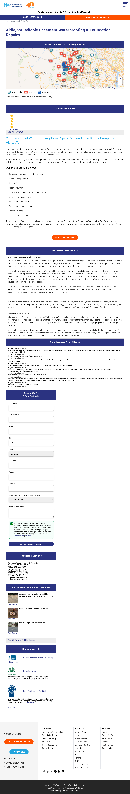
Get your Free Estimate (31, 544)
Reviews (105, 742)
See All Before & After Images (22, 640)
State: (11, 450)
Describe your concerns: (18, 506)
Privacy (27, 536)
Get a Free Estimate (97, 17)
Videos (105, 732)
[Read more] (13, 662)
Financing (79, 758)
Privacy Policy (55, 790)
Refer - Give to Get (82, 764)
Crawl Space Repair (50, 738)
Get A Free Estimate (19, 741)
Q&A (77, 761)
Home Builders (81, 767)
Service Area (80, 732)
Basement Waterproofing (52, 732)
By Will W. (14, 129)
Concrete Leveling (49, 745)
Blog (77, 755)
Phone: (12, 472)
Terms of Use (19, 536)
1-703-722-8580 (14, 767)
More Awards (12, 707)
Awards (78, 748)
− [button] (120, 83)
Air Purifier (46, 742)
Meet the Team (81, 742)
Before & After (108, 735)
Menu (125, 5)
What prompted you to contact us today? (24, 495)
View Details (12, 604)
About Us (79, 735)
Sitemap (77, 790)
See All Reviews (15, 132)
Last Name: (14, 415)
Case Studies (107, 748)
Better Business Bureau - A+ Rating (38, 658)
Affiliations (79, 751)
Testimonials (107, 745)
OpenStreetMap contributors (114, 88)
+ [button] (120, 79)
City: (11, 438)
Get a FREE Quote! (65, 237)
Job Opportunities (82, 745)
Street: (12, 426)
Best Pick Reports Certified (34, 691)
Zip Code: (13, 460)
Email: (12, 484)
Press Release (81, 738)
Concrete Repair (49, 748)
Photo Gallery (108, 738)
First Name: (14, 403)
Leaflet (88, 88)
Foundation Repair (50, 735)
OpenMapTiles (98, 88)
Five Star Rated (29, 671)
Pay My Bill (19, 752)
